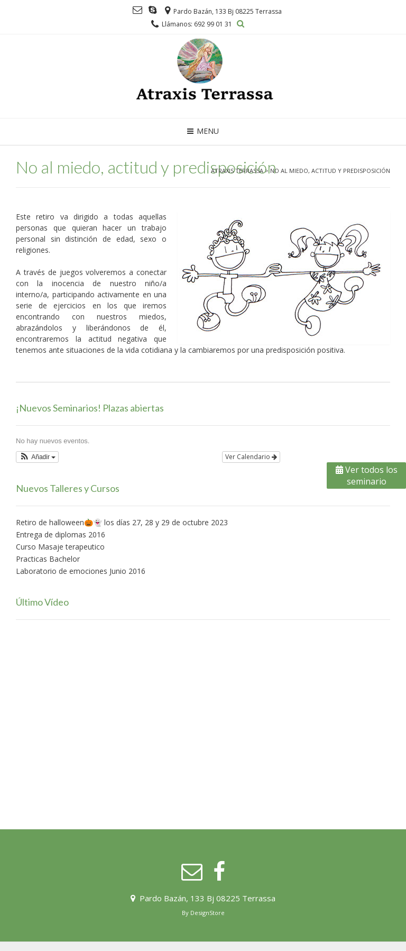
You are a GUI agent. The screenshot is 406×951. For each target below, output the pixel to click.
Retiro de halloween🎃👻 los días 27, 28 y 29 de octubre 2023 (122, 522)
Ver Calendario (251, 456)
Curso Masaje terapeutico (60, 547)
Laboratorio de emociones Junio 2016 (80, 571)
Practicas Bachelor (48, 559)
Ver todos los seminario (367, 475)
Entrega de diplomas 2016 (60, 534)
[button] (37, 457)
